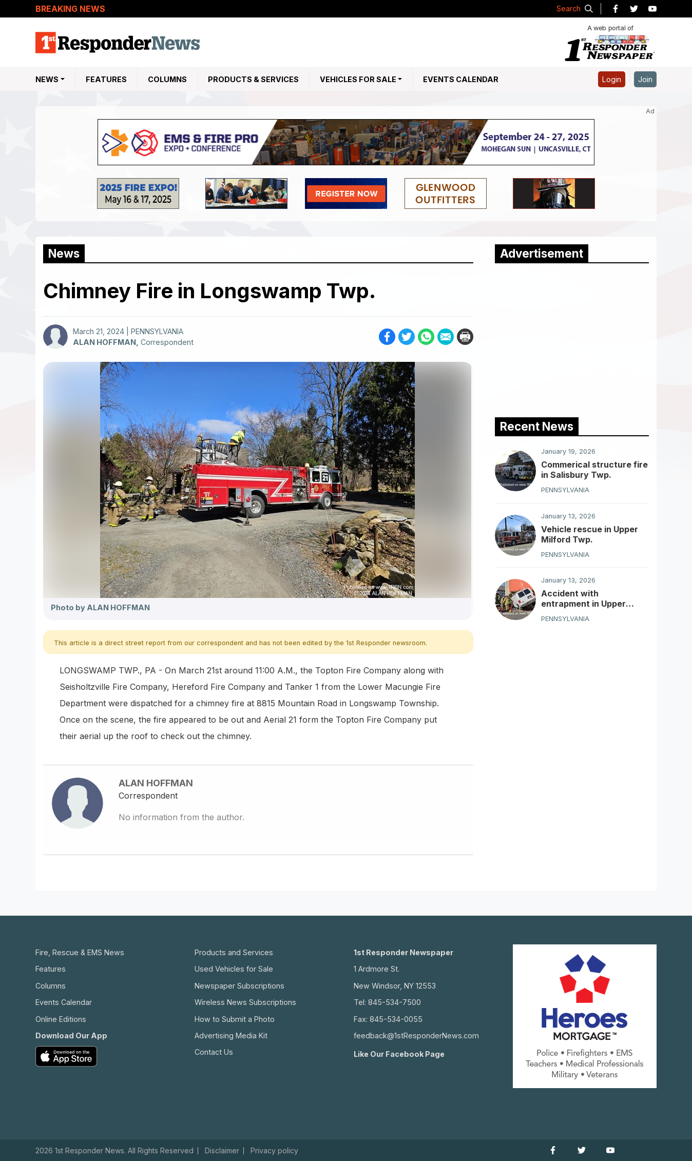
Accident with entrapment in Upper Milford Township (583, 598)
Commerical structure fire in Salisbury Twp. (594, 469)
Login (611, 79)
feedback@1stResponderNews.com (416, 1035)
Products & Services (253, 79)
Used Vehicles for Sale (234, 968)
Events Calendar (460, 79)
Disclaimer (222, 1150)
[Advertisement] (572, 338)
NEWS (47, 79)
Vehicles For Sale (358, 79)
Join (645, 79)
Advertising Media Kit (231, 1035)
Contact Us (214, 1052)
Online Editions (60, 1019)
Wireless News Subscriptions (245, 1002)
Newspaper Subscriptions (239, 985)
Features (106, 79)
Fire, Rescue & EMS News (79, 952)
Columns (167, 79)
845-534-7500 (394, 1002)
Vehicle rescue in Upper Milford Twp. (589, 534)
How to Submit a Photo (235, 1019)
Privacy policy (274, 1150)
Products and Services (234, 952)
